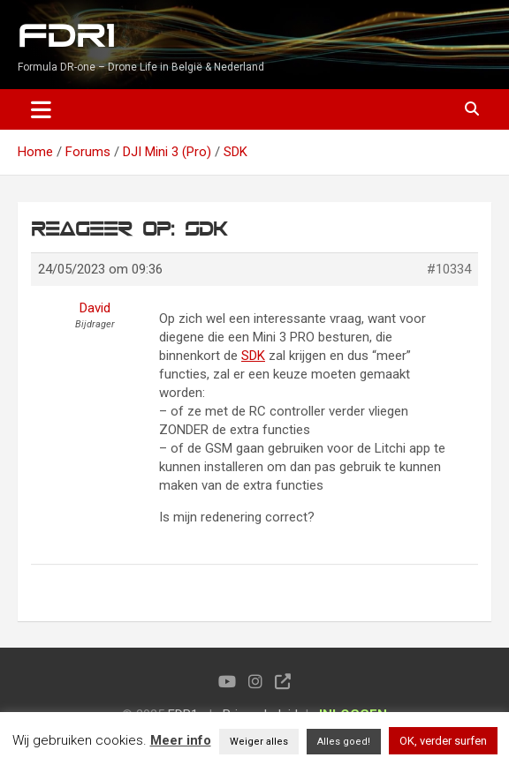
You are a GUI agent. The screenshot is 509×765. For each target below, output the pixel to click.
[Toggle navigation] (41, 109)
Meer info (180, 740)
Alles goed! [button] (343, 741)
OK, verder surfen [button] (443, 740)
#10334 (449, 269)
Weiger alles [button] (259, 741)
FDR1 (66, 36)
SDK (253, 356)
